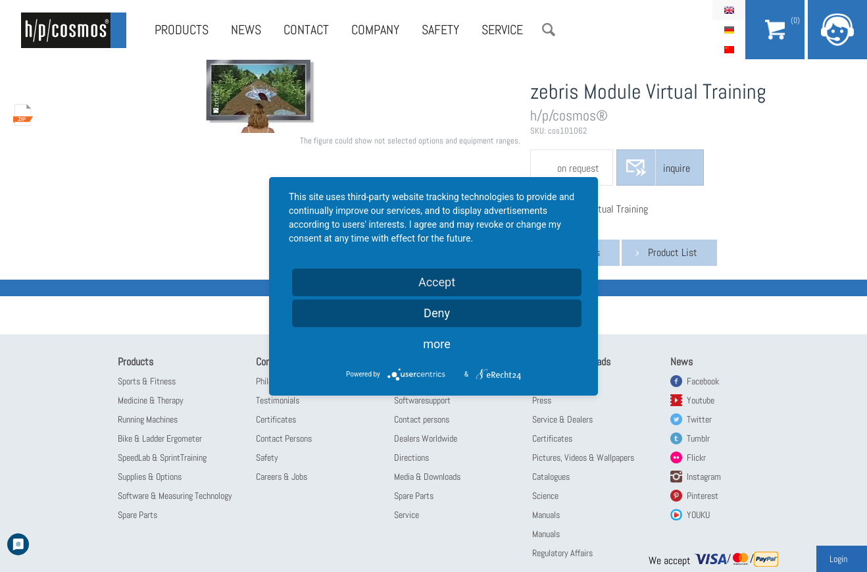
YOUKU (698, 515)
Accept (436, 282)
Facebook (703, 381)
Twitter (699, 419)
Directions (411, 457)
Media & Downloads (427, 476)
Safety (440, 29)
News (246, 29)
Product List (672, 252)
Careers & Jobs (281, 476)
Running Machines (148, 419)
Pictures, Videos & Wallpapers (583, 457)
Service (502, 29)
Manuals (546, 515)
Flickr (696, 457)
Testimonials (277, 400)
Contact (306, 29)
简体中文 (728, 49)
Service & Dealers (562, 419)
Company (375, 29)
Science (545, 496)
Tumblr (698, 438)
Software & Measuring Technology (175, 496)
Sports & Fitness (147, 381)
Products (182, 29)
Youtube (700, 400)
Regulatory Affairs (562, 553)
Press (541, 400)
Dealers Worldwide (425, 438)
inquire (676, 168)
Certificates (276, 419)
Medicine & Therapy (151, 400)
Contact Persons (284, 438)
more (437, 344)
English (728, 10)
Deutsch (728, 29)
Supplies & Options (150, 476)
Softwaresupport (422, 400)
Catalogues (551, 476)
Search (548, 29)
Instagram (704, 476)
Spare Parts (137, 515)
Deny (437, 313)
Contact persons (421, 419)
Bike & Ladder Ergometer (160, 438)
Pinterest (702, 496)
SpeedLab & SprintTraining (162, 457)
